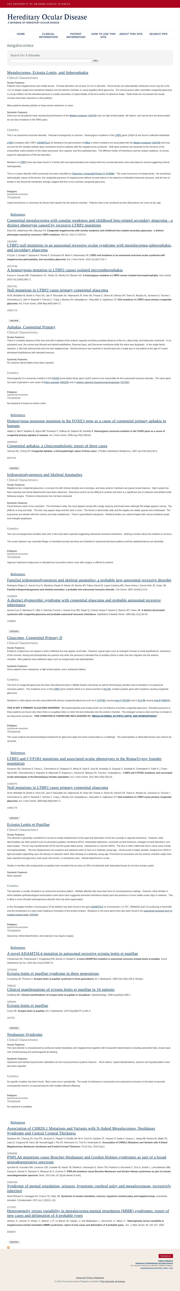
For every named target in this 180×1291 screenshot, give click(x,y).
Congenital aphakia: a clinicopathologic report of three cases (57, 446)
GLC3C (107, 689)
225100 (33, 915)
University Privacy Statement (90, 1278)
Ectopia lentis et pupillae (27, 1005)
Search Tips (158, 33)
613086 (110, 173)
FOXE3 (55, 378)
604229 (64, 382)
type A (118, 700)
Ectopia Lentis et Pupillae (28, 824)
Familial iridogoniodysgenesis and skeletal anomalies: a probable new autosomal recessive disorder (89, 580)
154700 (92, 115)
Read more (15, 320)
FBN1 (87, 143)
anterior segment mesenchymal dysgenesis (98, 382)
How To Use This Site (103, 35)
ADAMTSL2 (43, 143)
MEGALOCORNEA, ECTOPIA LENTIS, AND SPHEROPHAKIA (124, 716)
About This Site (130, 33)
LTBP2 (118, 135)
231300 (126, 700)
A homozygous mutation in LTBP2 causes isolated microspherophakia (65, 270)
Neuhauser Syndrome (25, 1034)
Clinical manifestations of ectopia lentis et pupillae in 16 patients (61, 989)
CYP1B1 (101, 700)
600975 (165, 700)
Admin (165, 1268)
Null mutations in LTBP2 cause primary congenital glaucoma (57, 290)
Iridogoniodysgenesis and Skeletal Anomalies (44, 474)
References (18, 214)
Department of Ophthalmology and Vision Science (154, 1263)
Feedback (165, 1256)
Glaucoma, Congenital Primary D (88, 173)
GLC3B (141, 700)
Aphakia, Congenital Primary (31, 327)
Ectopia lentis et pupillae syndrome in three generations (53, 973)
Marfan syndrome (78, 115)
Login (171, 1268)
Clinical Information (48, 35)
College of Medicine (165, 1261)
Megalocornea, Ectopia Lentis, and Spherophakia (47, 72)
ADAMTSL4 (97, 907)
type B (157, 700)
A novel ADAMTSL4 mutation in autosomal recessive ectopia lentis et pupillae (72, 953)
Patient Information (75, 35)
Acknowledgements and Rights (151, 1268)
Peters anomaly (51, 382)
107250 (124, 382)
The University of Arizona (112, 1281)
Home (21, 33)
